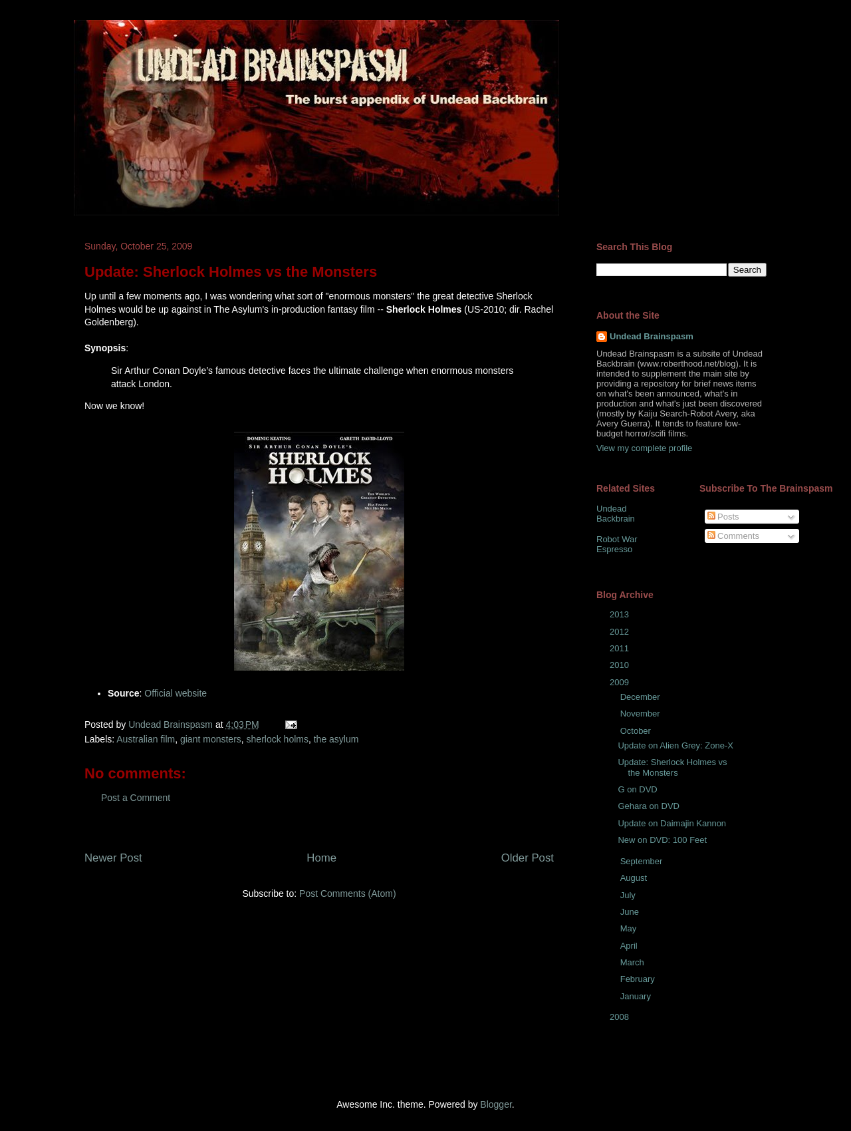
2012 (621, 632)
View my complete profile (644, 448)
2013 (621, 614)
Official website (175, 693)
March (633, 962)
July (629, 895)
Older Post (527, 858)
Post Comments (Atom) (347, 893)
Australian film (145, 739)
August (635, 878)
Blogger (495, 1104)
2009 (621, 682)
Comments (733, 536)
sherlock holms (277, 739)
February (639, 979)
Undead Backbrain (615, 514)
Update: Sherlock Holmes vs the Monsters (672, 767)
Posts (723, 517)
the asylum (336, 739)
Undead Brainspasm (651, 336)
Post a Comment (135, 797)
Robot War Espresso (617, 544)
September (642, 861)
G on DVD (637, 789)
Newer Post (113, 858)
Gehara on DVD (648, 806)
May (629, 928)
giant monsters (210, 739)
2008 (621, 1017)
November (641, 714)
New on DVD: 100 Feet (662, 840)
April (630, 946)
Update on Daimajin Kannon (672, 823)
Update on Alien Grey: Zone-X (675, 745)
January (637, 996)
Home (321, 858)
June (631, 912)
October (637, 731)
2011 (621, 648)
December (641, 697)
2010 (621, 665)
